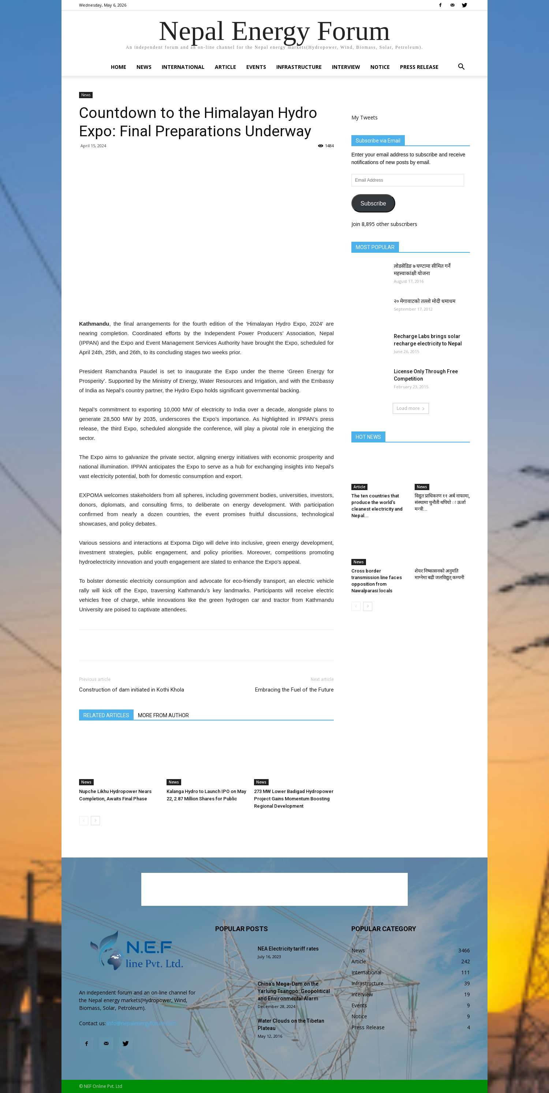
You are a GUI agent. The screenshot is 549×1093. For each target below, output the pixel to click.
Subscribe (373, 203)
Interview (346, 66)
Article (225, 66)
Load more (411, 408)
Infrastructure (299, 66)
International (183, 66)
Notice (380, 66)
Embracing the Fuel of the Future (294, 689)
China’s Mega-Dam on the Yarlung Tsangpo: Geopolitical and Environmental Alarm (294, 991)
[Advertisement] (206, 300)
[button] (461, 67)
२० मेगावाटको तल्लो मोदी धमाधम (424, 301)
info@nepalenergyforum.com (141, 1023)
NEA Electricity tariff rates (288, 949)
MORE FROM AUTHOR (163, 715)
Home (118, 66)
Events (256, 66)
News (144, 66)
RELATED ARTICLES (106, 715)
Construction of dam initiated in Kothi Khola (131, 689)
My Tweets (364, 117)
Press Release (419, 66)
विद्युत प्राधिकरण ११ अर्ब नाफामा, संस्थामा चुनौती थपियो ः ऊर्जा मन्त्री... (442, 502)
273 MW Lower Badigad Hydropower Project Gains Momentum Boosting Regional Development (293, 799)
